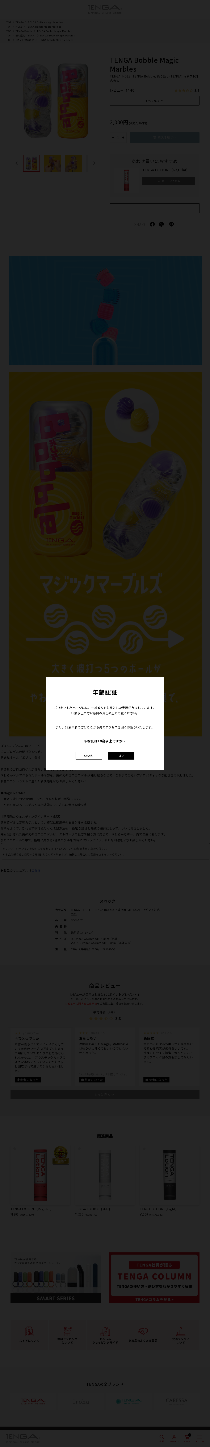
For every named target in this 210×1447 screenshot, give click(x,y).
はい (121, 756)
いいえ (88, 756)
